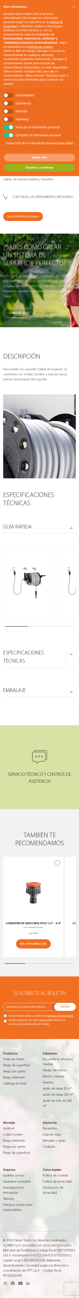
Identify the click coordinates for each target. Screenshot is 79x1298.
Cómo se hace (19, 312)
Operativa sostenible (17, 1181)
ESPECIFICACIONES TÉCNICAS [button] (23, 657)
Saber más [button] (39, 157)
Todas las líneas (13, 1059)
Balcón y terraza (53, 1076)
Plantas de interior (55, 1070)
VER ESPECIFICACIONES (23, 216)
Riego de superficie (16, 1065)
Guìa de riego (52, 1134)
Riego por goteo (14, 1071)
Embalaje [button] (14, 690)
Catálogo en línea (14, 1083)
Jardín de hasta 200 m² (58, 1094)
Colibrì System (13, 1134)
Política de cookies (55, 1175)
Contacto (49, 1147)
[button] (73, 6)
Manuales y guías (54, 1140)
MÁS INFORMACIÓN (33, 943)
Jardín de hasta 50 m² (57, 1088)
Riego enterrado (14, 1077)
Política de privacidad (57, 1181)
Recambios (50, 1128)
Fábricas (8, 1199)
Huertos (48, 1082)
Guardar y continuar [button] (39, 167)
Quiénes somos (13, 1175)
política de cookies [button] (40, 46)
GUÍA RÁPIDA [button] (17, 527)
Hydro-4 (8, 1128)
